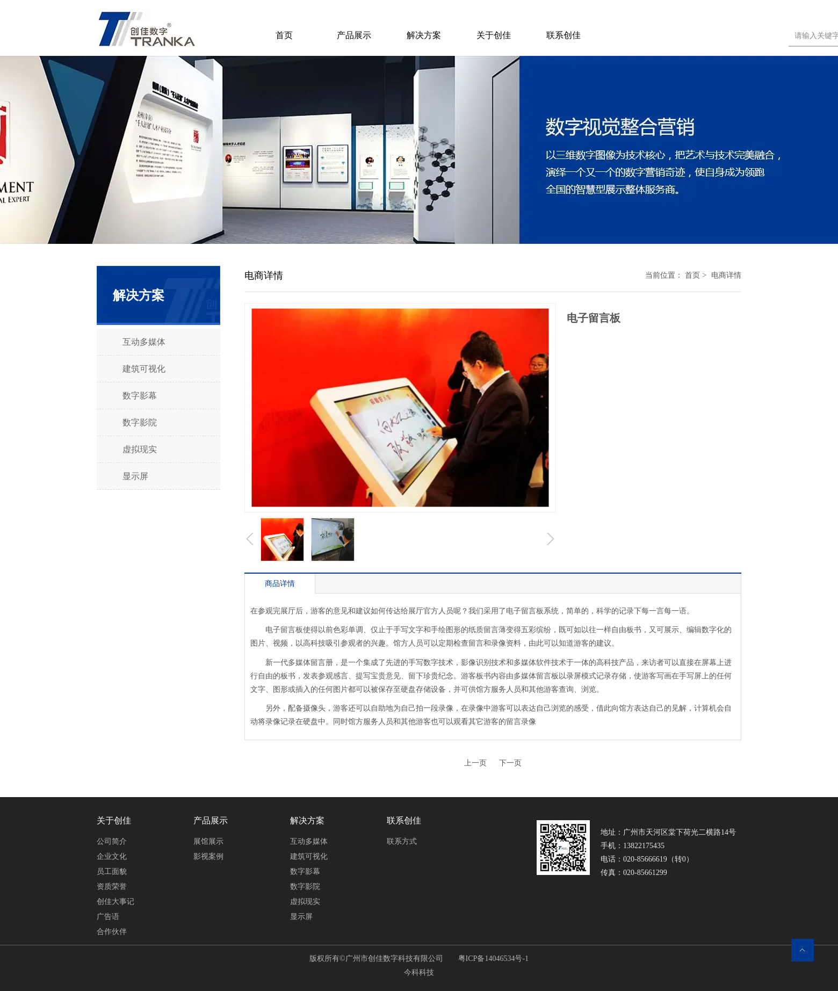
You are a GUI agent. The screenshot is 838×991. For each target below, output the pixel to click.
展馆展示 (208, 841)
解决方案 (307, 820)
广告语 (108, 917)
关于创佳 (114, 820)
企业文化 (112, 856)
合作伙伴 (112, 932)
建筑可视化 (309, 856)
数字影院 (305, 887)
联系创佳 (404, 820)
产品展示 (210, 820)
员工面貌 (112, 871)
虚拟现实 (305, 902)
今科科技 (419, 972)
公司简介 (112, 841)
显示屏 (301, 917)
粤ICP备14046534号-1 (492, 958)
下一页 (510, 763)
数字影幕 (305, 871)
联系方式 (402, 841)
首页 (692, 275)
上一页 (475, 763)
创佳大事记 (115, 902)
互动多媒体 (309, 841)
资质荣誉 (112, 887)
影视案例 (208, 856)
